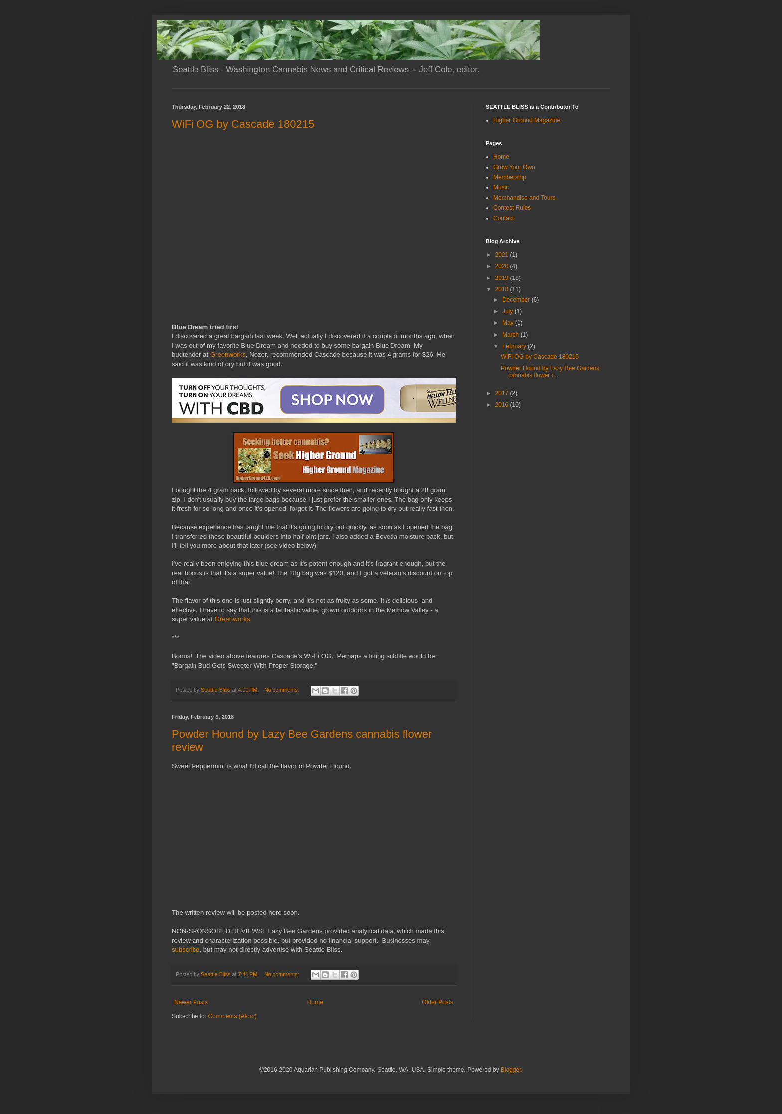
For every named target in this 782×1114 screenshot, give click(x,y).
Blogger (511, 1069)
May (508, 322)
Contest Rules (512, 207)
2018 (502, 289)
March (511, 334)
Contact (503, 218)
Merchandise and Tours (524, 197)
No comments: (282, 690)
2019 (502, 278)
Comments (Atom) (232, 1016)
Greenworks (228, 354)
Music (501, 187)
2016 (502, 404)
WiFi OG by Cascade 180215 (243, 124)
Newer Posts (191, 1002)
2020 (502, 266)
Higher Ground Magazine (526, 120)
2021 (502, 254)
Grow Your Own (514, 167)
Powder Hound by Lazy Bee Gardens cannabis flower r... (550, 372)
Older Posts (437, 1002)
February (515, 346)
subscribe (185, 949)
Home (315, 1002)
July (508, 311)
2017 (502, 393)
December (517, 299)
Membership (509, 177)
